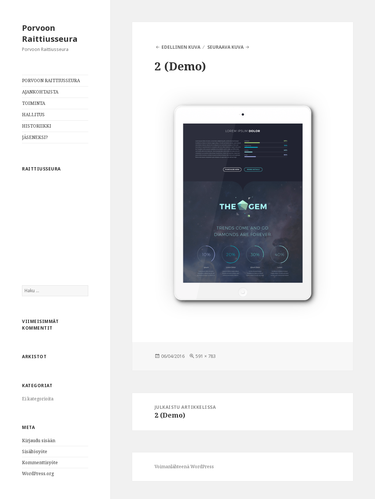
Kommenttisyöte (40, 462)
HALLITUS (33, 114)
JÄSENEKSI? (35, 137)
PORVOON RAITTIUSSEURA (51, 80)
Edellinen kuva (180, 47)
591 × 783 (206, 356)
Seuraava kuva (225, 47)
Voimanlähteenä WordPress (184, 466)
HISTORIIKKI (36, 126)
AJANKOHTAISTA (40, 92)
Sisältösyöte (34, 451)
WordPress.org (38, 473)
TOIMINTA (33, 103)
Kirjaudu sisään (38, 440)
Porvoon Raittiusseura (50, 33)
